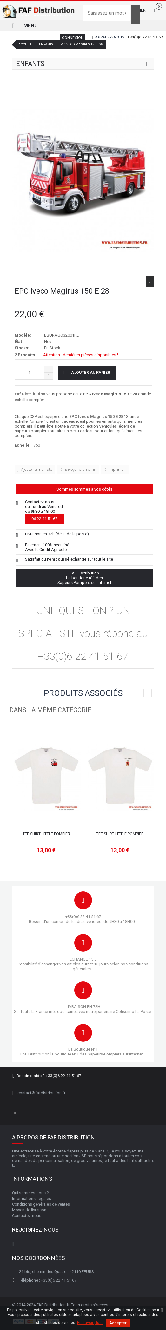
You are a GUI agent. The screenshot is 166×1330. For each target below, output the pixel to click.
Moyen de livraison (29, 1210)
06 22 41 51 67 (44, 518)
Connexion (72, 38)
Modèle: (23, 335)
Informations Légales (31, 1198)
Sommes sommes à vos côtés (84, 489)
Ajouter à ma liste (36, 469)
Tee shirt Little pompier (46, 834)
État (18, 341)
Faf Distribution (30, 394)
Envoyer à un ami (79, 469)
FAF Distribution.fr (53, 1304)
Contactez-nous (26, 1215)
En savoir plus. (90, 1322)
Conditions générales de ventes (41, 1204)
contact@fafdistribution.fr (41, 1092)
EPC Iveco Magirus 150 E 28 (96, 416)
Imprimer (116, 469)
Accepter (118, 1323)
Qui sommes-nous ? (30, 1192)
